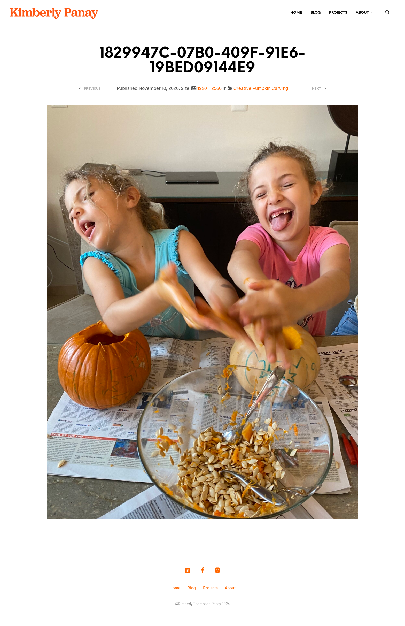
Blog (315, 13)
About (362, 13)
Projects (338, 13)
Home (296, 13)
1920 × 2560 (209, 88)
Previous (92, 88)
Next (316, 88)
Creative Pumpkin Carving (260, 88)
